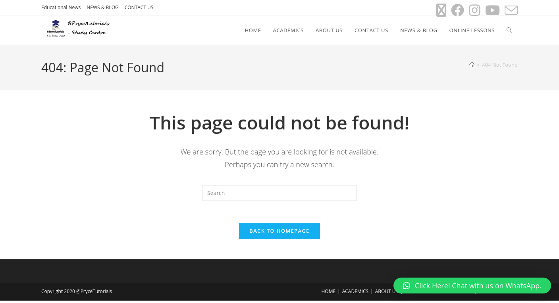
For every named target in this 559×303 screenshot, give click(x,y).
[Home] (471, 64)
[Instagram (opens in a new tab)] (474, 10)
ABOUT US (386, 293)
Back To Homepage (279, 233)
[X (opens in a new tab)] (441, 10)
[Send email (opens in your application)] (510, 10)
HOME (328, 293)
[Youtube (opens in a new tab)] (492, 10)
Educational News (61, 7)
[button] (472, 285)
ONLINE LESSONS (498, 293)
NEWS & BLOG (102, 7)
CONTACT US (139, 7)
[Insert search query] (279, 193)
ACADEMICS (355, 293)
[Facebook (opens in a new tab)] (457, 10)
